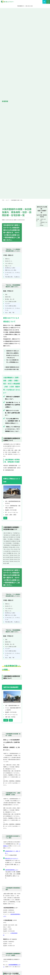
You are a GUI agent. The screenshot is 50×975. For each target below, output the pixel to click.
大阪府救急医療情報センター (11, 869)
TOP (3, 200)
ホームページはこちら (13, 512)
